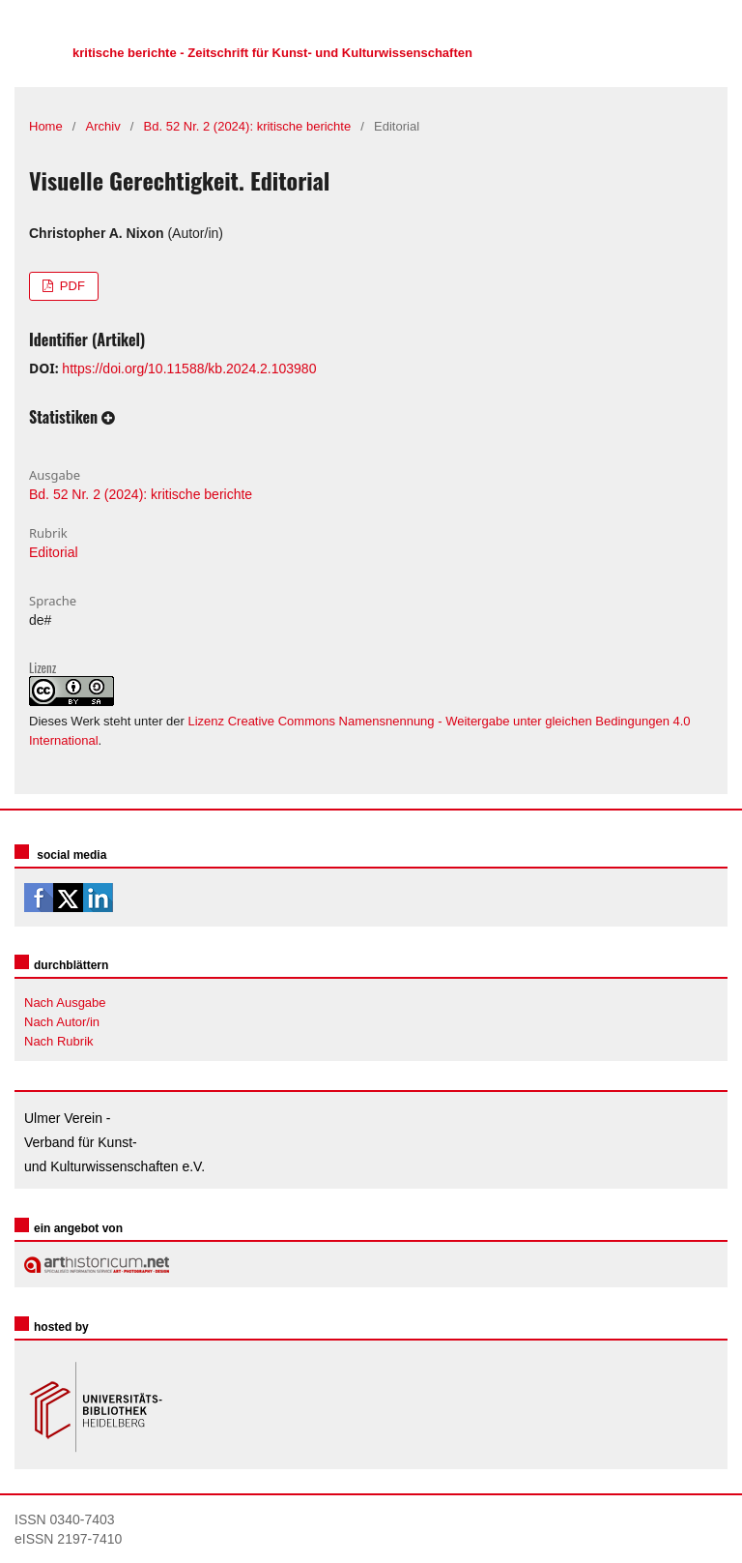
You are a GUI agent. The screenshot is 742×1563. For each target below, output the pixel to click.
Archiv (103, 126)
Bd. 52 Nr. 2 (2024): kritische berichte (248, 126)
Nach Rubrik (59, 1041)
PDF (70, 286)
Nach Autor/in (62, 1022)
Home (46, 126)
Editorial (53, 552)
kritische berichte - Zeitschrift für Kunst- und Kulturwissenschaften (272, 52)
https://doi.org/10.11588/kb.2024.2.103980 (189, 368)
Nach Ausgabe (65, 1002)
